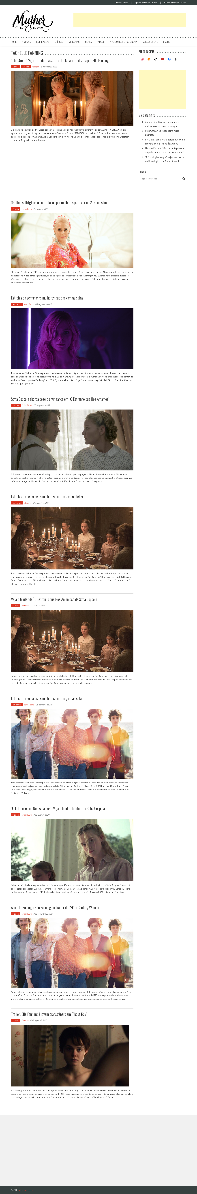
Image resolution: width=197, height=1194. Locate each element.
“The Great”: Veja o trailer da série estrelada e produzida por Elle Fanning (60, 60)
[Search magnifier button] (184, 179)
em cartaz (17, 304)
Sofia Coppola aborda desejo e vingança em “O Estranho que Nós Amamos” (60, 399)
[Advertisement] (129, 20)
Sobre (166, 41)
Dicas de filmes (122, 3)
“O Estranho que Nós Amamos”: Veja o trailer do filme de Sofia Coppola (58, 808)
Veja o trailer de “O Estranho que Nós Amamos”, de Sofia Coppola (54, 599)
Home (14, 41)
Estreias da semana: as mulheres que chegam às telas (47, 497)
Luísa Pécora (26, 209)
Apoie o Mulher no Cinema (146, 3)
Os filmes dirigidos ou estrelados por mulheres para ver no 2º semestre (59, 202)
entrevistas (42, 41)
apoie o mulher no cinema (123, 41)
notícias (26, 41)
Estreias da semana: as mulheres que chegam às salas (47, 298)
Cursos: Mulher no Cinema (175, 3)
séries (88, 41)
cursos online (150, 41)
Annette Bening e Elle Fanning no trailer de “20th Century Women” (55, 907)
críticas (59, 41)
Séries (16, 66)
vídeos (101, 41)
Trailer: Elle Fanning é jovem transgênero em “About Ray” (49, 1014)
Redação (35, 66)
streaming (74, 41)
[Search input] (161, 179)
